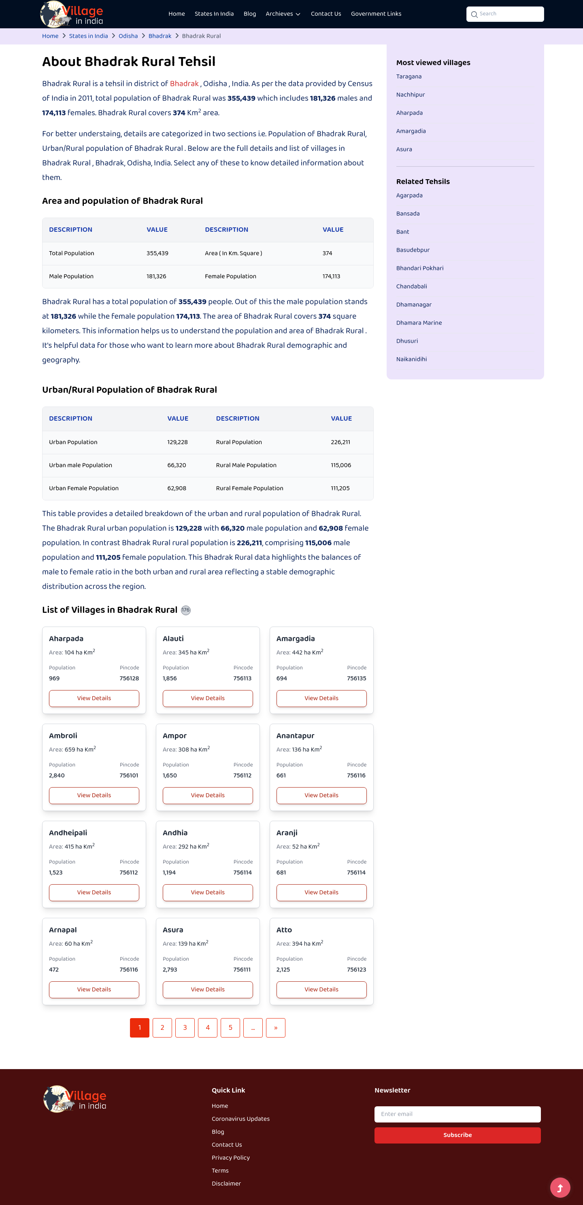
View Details (94, 698)
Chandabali (411, 287)
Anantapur (296, 736)
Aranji (287, 833)
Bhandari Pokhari (420, 268)
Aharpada (66, 639)
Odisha (128, 36)
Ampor (175, 736)
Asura (173, 930)
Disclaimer (226, 1184)
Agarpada (409, 196)
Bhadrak (160, 36)
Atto (284, 930)
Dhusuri (407, 341)
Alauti (173, 639)
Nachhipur (410, 95)
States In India (214, 14)
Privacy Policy (231, 1158)
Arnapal (63, 930)
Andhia (175, 833)
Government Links (376, 14)
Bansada (408, 214)
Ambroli (63, 736)
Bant (402, 232)
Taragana (409, 77)
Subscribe (458, 1135)
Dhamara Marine (419, 323)
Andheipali (68, 833)
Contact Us (326, 14)
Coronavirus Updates (241, 1119)
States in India (88, 36)
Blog (250, 14)
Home (176, 14)
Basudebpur (413, 250)
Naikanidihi (411, 359)
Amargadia (296, 639)
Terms (220, 1171)
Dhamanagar (414, 305)
